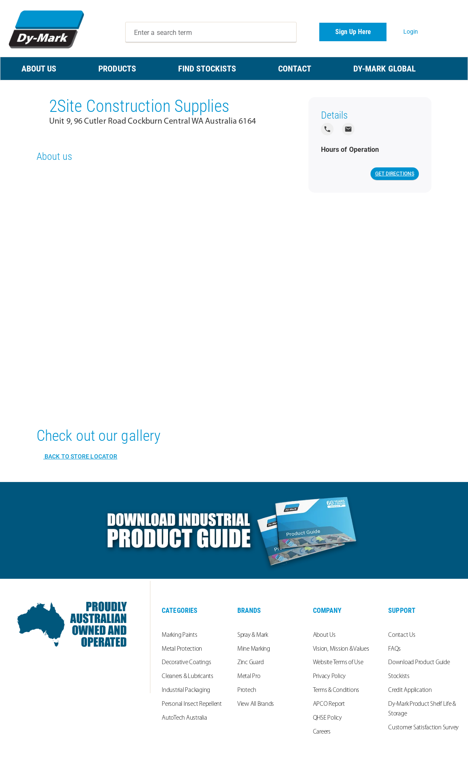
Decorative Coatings (186, 663)
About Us (324, 635)
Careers (322, 732)
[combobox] (211, 32)
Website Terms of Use (338, 663)
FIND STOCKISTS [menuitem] (207, 69)
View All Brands (255, 704)
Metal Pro (248, 676)
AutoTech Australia (184, 718)
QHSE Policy (327, 718)
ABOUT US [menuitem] (39, 69)
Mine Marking (253, 649)
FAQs (394, 649)
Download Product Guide (419, 663)
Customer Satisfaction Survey (423, 728)
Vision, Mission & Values (341, 649)
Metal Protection (182, 649)
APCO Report (329, 704)
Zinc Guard (250, 663)
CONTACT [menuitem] (295, 69)
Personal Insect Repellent (192, 704)
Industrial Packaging (186, 690)
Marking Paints (179, 635)
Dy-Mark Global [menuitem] (384, 69)
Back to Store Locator (80, 456)
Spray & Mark (252, 635)
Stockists (399, 676)
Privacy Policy (329, 676)
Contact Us (401, 635)
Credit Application (410, 690)
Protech (246, 690)
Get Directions (394, 174)
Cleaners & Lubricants (187, 676)
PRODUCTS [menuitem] (117, 69)
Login (410, 31)
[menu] (234, 68)
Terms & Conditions (336, 690)
